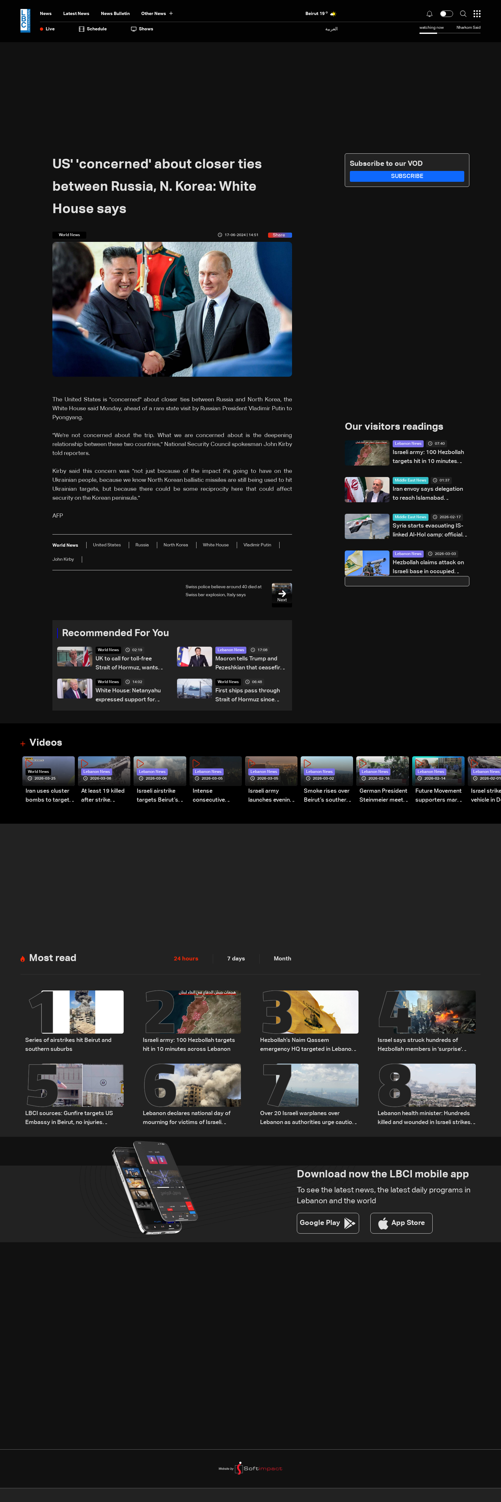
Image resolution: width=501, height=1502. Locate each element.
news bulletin (115, 14)
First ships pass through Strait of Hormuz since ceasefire (247, 696)
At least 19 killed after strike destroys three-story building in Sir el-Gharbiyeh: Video (103, 797)
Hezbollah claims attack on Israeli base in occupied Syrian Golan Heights (428, 568)
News (46, 14)
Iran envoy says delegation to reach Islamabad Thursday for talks (428, 495)
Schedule (93, 29)
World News (108, 650)
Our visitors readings (396, 427)
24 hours (186, 959)
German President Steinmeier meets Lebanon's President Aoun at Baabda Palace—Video (383, 797)
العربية (331, 29)
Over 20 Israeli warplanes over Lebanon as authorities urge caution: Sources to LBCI (308, 1119)
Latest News (76, 14)
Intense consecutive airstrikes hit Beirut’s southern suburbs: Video (215, 797)
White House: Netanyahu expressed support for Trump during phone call (128, 696)
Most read (53, 959)
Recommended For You (118, 633)
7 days (236, 959)
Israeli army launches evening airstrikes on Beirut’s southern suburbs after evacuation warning (271, 797)
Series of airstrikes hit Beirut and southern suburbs (68, 1045)
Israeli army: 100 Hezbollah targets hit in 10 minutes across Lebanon (428, 458)
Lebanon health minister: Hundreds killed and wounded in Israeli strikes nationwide (424, 1119)
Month (282, 959)
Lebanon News (231, 650)
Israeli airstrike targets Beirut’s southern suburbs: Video (161, 797)
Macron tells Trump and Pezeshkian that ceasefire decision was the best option (249, 664)
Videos (46, 743)
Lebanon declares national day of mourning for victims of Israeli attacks (186, 1119)
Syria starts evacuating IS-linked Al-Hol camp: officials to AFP (429, 531)
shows (142, 29)
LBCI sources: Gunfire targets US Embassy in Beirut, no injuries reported (69, 1119)
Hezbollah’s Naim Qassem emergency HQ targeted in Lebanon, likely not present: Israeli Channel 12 (308, 1046)
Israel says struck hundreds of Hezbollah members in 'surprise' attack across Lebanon (420, 1046)
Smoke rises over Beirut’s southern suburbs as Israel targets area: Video (327, 797)
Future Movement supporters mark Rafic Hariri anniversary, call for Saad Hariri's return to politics (438, 797)
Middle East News (410, 481)
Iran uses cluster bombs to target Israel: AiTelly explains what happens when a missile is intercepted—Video (47, 797)
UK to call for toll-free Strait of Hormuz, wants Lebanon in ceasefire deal (129, 664)
